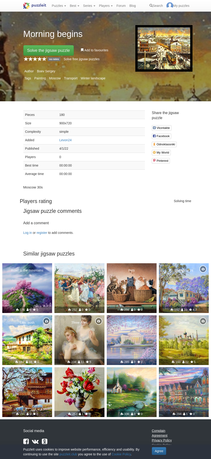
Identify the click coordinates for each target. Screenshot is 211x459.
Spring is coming (27, 374)
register (42, 233)
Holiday (79, 270)
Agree (159, 451)
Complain (158, 431)
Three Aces (79, 322)
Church (131, 374)
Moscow (55, 78)
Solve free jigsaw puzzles (81, 59)
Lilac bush (27, 322)
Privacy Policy (162, 440)
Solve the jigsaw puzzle (48, 50)
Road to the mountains (27, 270)
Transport (70, 78)
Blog (132, 6)
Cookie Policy (121, 454)
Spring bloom (131, 322)
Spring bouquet (79, 374)
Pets (131, 270)
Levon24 (65, 140)
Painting (40, 78)
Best (74, 6)
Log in (27, 233)
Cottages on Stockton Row (184, 374)
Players (106, 6)
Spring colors (183, 270)
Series (89, 6)
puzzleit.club (68, 454)
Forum (121, 6)
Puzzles (59, 6)
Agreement (159, 435)
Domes (184, 322)
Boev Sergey (46, 71)
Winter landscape (93, 78)
